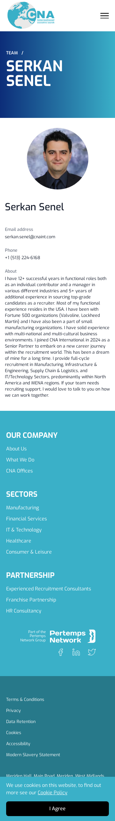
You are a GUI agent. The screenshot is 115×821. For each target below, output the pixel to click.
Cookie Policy (52, 792)
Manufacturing (22, 507)
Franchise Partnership (31, 600)
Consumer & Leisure (29, 552)
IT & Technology (24, 530)
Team (14, 53)
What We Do (20, 460)
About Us (16, 449)
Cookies (13, 733)
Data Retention (21, 722)
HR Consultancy (23, 611)
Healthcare (18, 541)
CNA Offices (19, 471)
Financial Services (26, 519)
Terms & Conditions (25, 699)
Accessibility (18, 744)
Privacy (13, 711)
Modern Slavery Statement (33, 755)
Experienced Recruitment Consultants (48, 589)
